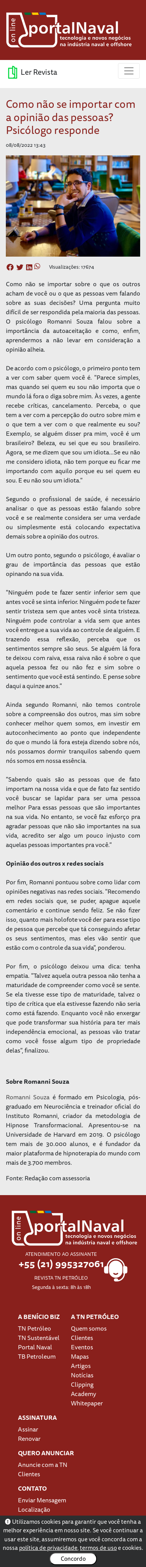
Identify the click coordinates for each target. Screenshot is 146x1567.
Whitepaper (87, 1403)
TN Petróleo (34, 1328)
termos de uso (98, 1547)
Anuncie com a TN (42, 1465)
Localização (34, 1509)
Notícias (82, 1375)
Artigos (81, 1366)
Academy (83, 1394)
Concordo (73, 1558)
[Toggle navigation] (129, 71)
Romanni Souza (27, 1097)
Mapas (80, 1356)
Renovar (29, 1438)
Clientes (82, 1338)
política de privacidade (48, 1547)
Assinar (28, 1429)
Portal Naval (35, 1347)
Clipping (82, 1384)
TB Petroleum (37, 1356)
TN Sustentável (39, 1338)
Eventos (82, 1347)
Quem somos (89, 1328)
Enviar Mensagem (42, 1500)
